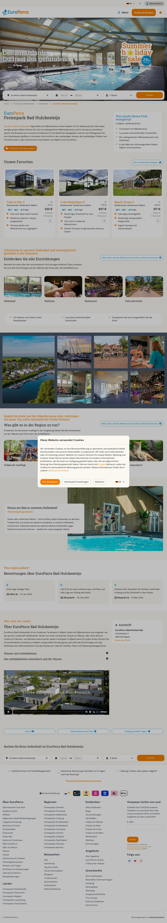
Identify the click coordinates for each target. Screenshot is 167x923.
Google (102, 464)
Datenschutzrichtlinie (58, 470)
